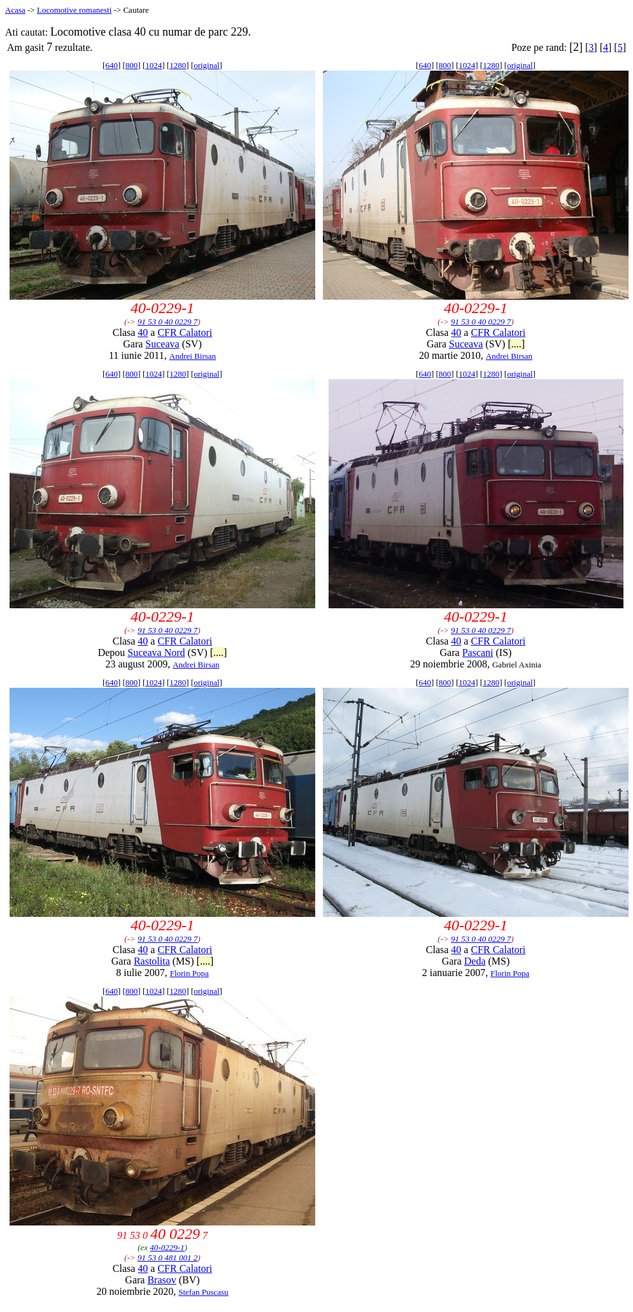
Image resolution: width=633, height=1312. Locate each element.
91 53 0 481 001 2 (167, 1257)
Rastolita (152, 961)
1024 (153, 65)
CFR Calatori (184, 332)
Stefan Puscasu (203, 1292)
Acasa (15, 10)
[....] (516, 343)
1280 (177, 65)
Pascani (478, 652)
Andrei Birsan (192, 356)
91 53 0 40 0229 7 (167, 321)
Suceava (162, 343)
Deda (475, 961)
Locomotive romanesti (74, 10)
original (206, 65)
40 (143, 332)
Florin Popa (189, 973)
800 (131, 65)
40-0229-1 (167, 1247)
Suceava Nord (156, 652)
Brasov (161, 1279)
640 (111, 65)
